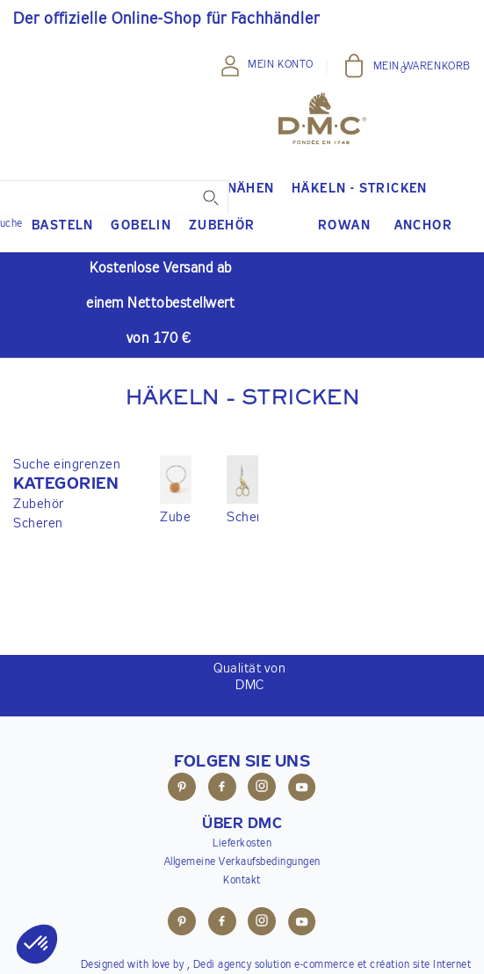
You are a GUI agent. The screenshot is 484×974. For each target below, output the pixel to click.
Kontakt (242, 881)
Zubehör (38, 504)
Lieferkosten (242, 844)
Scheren (38, 523)
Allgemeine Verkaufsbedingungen (242, 862)
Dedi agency (222, 965)
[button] (66, 484)
